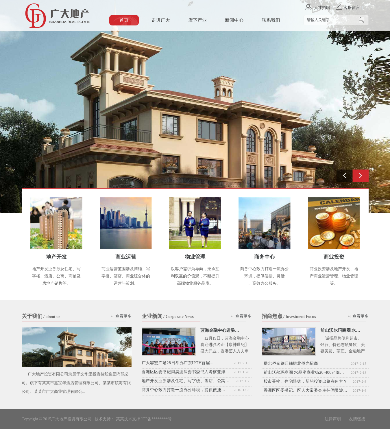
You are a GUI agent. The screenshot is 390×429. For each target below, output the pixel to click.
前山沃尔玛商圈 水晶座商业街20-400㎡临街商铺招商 (312, 372)
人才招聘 (322, 7)
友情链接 (357, 419)
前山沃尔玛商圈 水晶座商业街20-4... (354, 330)
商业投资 (334, 257)
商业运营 (125, 257)
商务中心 (264, 257)
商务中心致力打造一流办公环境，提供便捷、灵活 (188, 390)
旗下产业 (197, 20)
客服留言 (352, 7)
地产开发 (56, 257)
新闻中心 (234, 20)
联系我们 (271, 20)
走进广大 (160, 20)
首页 (124, 20)
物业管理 (195, 257)
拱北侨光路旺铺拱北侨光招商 (291, 363)
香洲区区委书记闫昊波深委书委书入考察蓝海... (185, 372)
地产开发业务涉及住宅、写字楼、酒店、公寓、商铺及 (192, 381)
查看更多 (123, 316)
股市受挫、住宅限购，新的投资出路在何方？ (306, 381)
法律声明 (333, 419)
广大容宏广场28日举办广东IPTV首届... (178, 363)
